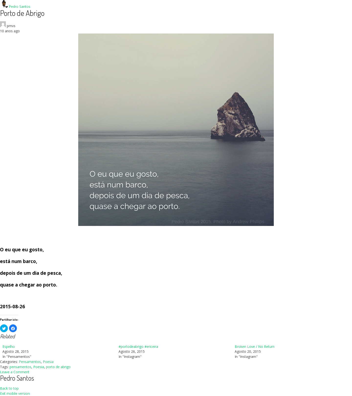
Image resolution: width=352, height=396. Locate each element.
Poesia (48, 361)
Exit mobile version (15, 393)
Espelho (8, 346)
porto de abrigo (58, 366)
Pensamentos (30, 361)
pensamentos (20, 366)
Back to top (9, 388)
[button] (4, 328)
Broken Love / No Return (255, 346)
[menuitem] (58, 352)
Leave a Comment (14, 372)
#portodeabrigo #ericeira (138, 346)
